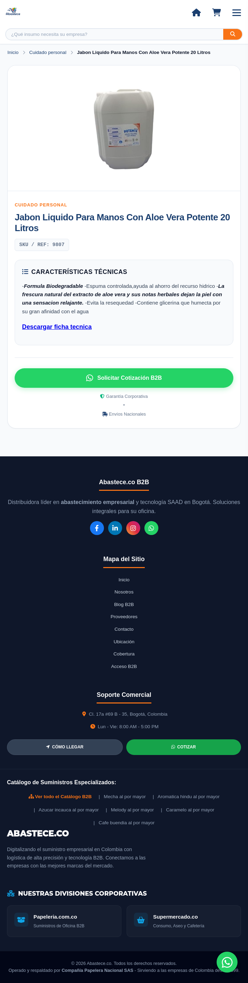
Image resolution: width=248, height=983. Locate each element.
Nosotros (123, 592)
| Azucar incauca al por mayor (66, 809)
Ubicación (124, 641)
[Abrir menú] (237, 12)
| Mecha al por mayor (122, 796)
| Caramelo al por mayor (187, 809)
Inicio (12, 52)
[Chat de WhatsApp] (227, 962)
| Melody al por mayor (130, 809)
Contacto (123, 629)
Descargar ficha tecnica (56, 326)
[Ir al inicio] (196, 12)
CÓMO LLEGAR (64, 747)
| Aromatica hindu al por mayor (186, 796)
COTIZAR (183, 747)
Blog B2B (124, 604)
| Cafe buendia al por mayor (124, 822)
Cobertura (123, 653)
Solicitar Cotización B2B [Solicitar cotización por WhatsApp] (124, 378)
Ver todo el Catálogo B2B (60, 796)
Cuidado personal (48, 52)
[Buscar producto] (114, 34)
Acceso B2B (124, 666)
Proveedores (124, 616)
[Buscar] (232, 34)
